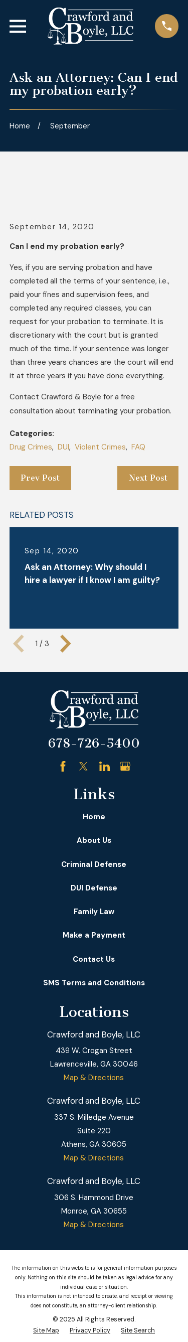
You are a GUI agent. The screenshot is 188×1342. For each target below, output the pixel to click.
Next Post (148, 478)
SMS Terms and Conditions (94, 983)
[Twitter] (83, 766)
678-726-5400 (94, 743)
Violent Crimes (100, 447)
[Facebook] (63, 766)
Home (94, 817)
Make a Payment (94, 935)
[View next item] (66, 644)
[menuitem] (46, 1330)
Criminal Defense (93, 864)
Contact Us (94, 959)
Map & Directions (94, 1078)
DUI (63, 447)
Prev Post (40, 478)
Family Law (94, 912)
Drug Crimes (31, 447)
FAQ (138, 447)
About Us (94, 840)
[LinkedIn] (104, 766)
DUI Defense (94, 888)
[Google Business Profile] (125, 766)
